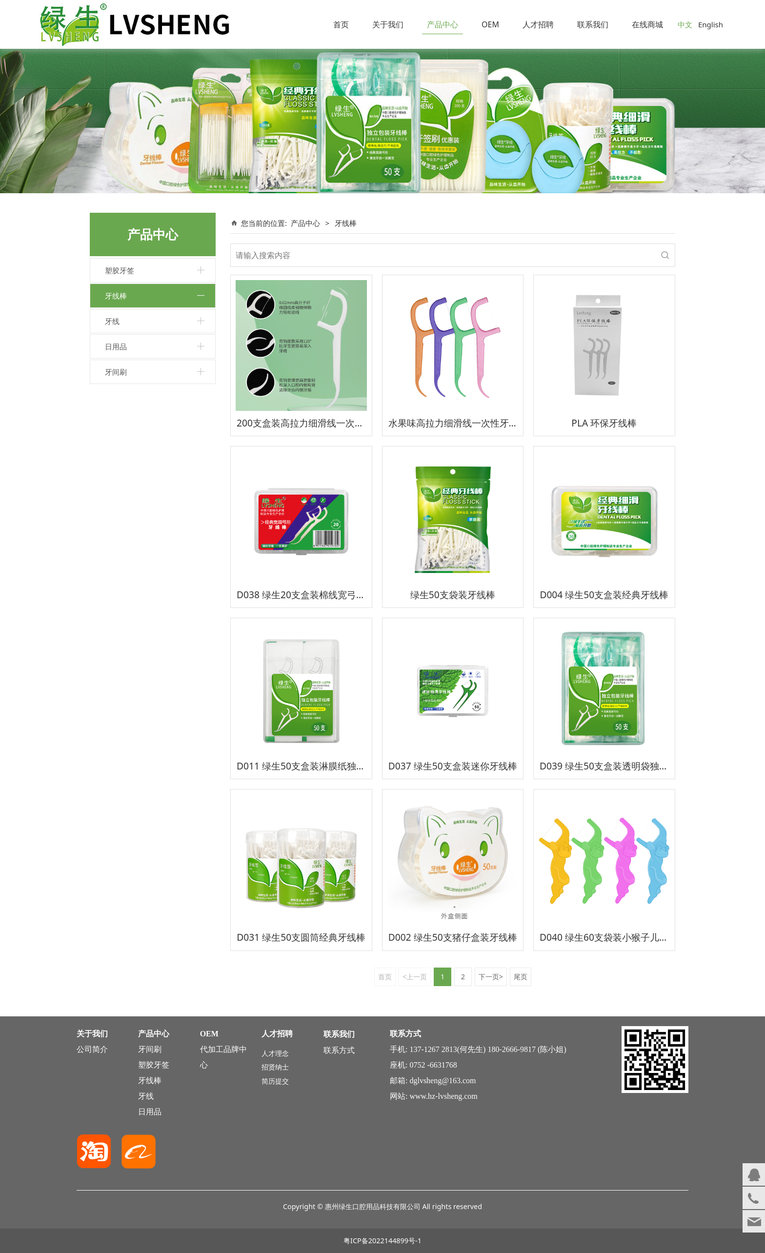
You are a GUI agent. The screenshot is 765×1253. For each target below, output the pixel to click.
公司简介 (92, 1049)
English (710, 24)
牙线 (112, 321)
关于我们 (387, 24)
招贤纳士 (275, 1066)
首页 (341, 24)
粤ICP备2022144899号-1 (382, 1240)
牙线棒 (116, 296)
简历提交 (275, 1081)
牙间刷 (116, 372)
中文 (685, 24)
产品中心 (442, 24)
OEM (490, 24)
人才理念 (275, 1053)
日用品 (116, 346)
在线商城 (647, 24)
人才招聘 (538, 24)
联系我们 (592, 24)
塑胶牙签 (119, 270)
